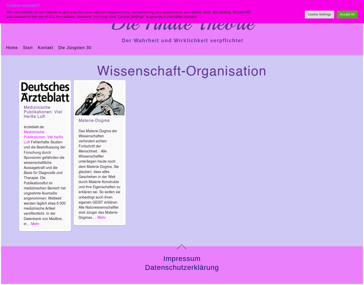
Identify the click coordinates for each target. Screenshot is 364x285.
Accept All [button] (347, 14)
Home (12, 48)
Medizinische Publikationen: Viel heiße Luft (43, 112)
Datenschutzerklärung (182, 267)
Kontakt (45, 48)
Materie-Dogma (94, 121)
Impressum (181, 258)
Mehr (35, 224)
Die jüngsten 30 (75, 48)
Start (28, 48)
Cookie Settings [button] (319, 14)
